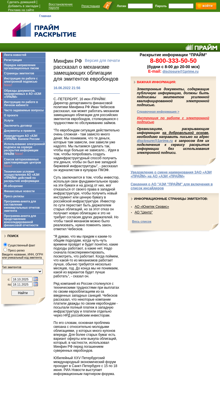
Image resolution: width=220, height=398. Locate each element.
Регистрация (90, 6)
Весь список (141, 221)
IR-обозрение (13, 186)
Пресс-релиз (16, 250)
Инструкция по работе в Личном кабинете (21, 103)
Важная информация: (156, 82)
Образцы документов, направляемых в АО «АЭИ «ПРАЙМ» (22, 94)
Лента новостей (15, 54)
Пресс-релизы (14, 196)
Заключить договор (18, 125)
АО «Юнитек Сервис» (152, 207)
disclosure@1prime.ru (180, 72)
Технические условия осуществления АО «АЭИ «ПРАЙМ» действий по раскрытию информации (22, 176)
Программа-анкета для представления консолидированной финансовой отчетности (21, 220)
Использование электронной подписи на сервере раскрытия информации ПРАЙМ (24, 149)
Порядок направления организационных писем (21, 67)
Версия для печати (102, 60)
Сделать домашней (21, 2)
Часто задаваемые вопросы (24, 110)
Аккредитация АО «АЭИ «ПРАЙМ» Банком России (22, 137)
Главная (45, 16)
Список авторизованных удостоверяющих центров (22, 163)
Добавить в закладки (23, 6)
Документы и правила (19, 130)
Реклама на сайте (21, 10)
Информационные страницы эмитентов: (171, 198)
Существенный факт (21, 245)
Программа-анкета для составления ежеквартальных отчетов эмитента (22, 206)
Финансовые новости (19, 191)
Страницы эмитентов (19, 73)
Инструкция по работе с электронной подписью (21, 82)
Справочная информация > (158, 111)
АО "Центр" (144, 212)
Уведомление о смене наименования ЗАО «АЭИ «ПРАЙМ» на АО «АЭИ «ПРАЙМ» (171, 174)
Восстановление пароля (61, 6)
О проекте (11, 115)
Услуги (8, 120)
